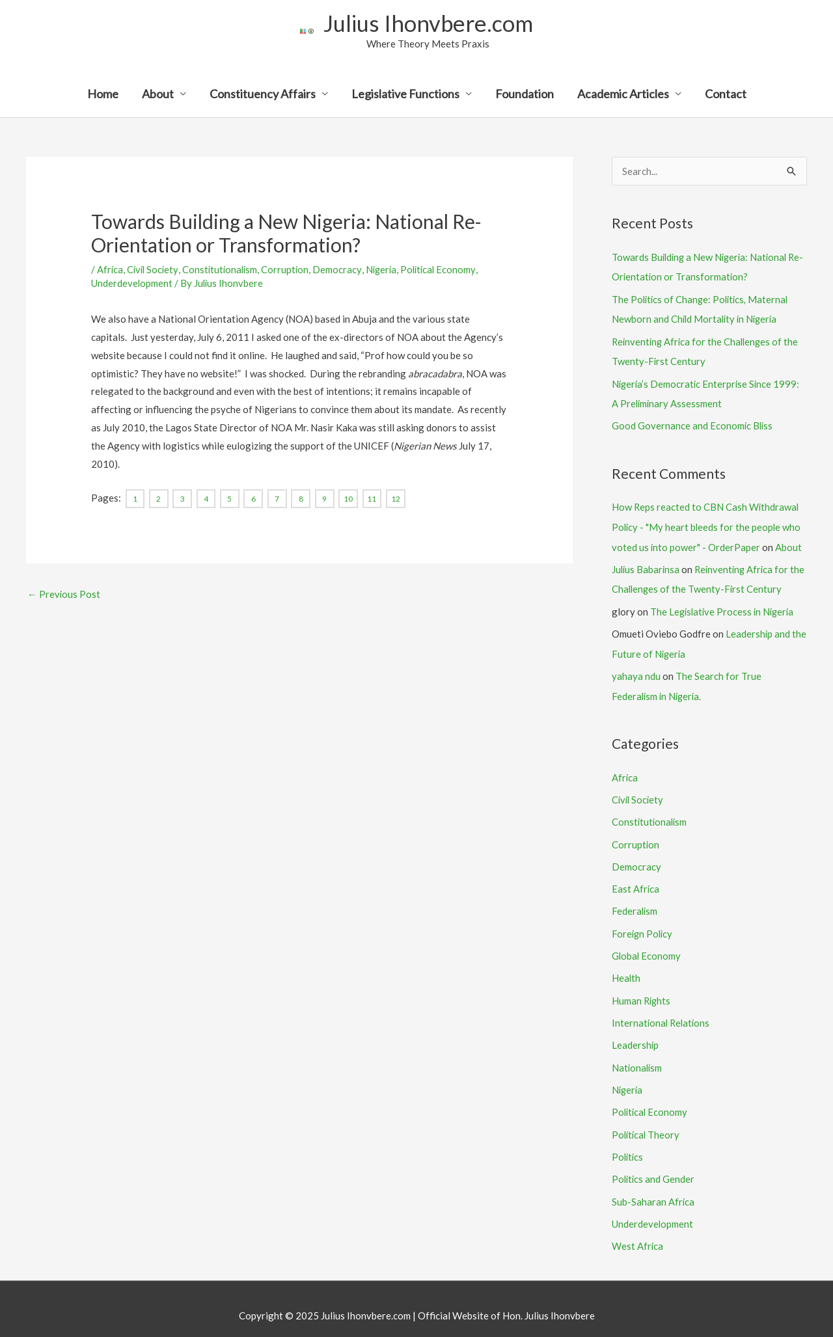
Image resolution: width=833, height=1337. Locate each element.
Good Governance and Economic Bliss (693, 423)
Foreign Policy (643, 924)
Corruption (290, 270)
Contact (725, 95)
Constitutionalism (223, 270)
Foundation (524, 95)
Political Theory (647, 1122)
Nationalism (638, 1056)
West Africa (638, 1232)
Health (626, 969)
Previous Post (64, 594)
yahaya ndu (636, 671)
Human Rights (642, 991)
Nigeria (387, 270)
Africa (110, 270)
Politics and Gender (654, 1166)
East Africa (636, 881)
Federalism (635, 903)
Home (102, 95)
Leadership (635, 1034)
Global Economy (647, 946)
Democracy (342, 270)
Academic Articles (623, 95)
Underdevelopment (132, 284)
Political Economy (446, 270)
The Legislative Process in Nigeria (724, 607)
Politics (628, 1144)
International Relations (662, 1012)
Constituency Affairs (263, 95)
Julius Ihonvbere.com (428, 23)
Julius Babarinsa (646, 565)
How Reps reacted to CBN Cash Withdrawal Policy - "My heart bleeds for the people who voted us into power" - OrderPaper (707, 524)
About (158, 95)
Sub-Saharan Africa (653, 1188)
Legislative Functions (405, 95)
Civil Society (154, 270)
